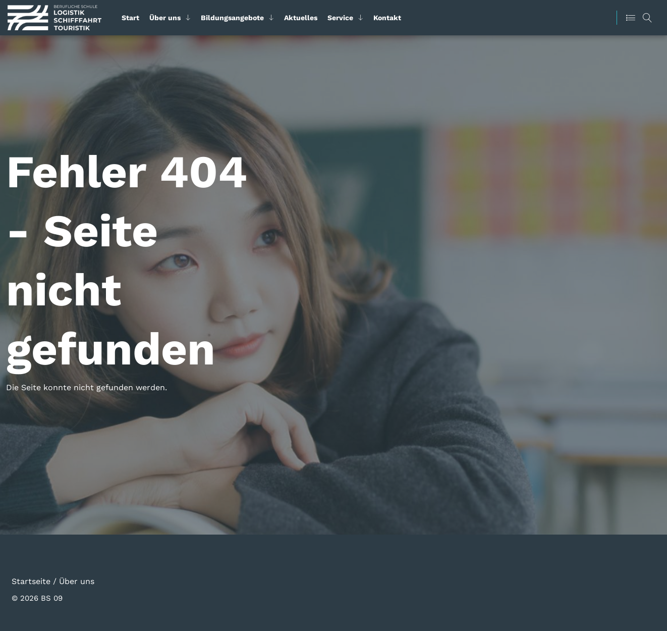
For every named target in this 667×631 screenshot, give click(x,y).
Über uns (165, 18)
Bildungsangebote (232, 18)
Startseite (31, 581)
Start (130, 18)
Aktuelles (300, 18)
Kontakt (387, 18)
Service (340, 18)
